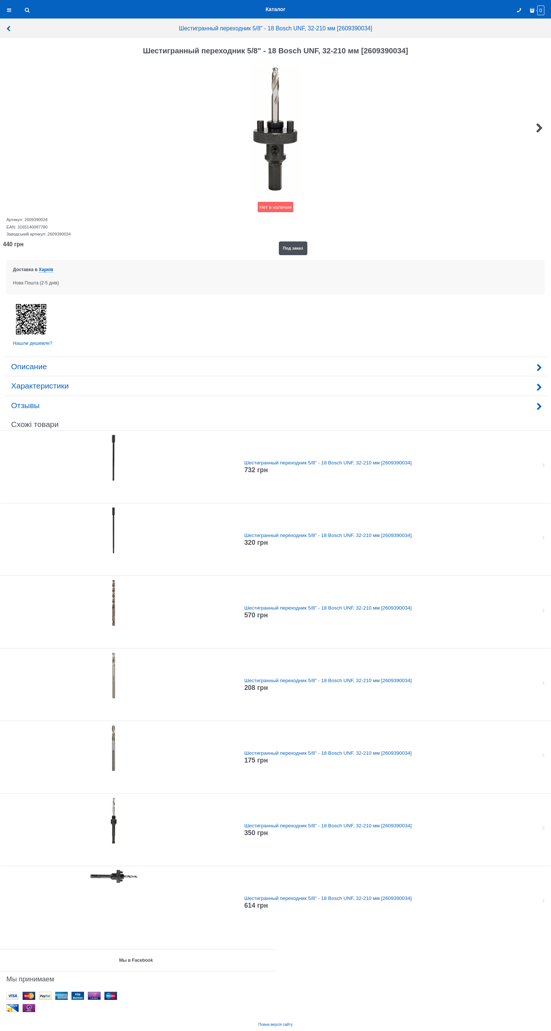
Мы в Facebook (136, 960)
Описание (275, 366)
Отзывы (275, 405)
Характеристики (275, 385)
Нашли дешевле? (33, 343)
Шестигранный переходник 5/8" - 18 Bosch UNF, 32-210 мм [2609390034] (189, 28)
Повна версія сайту (275, 1024)
